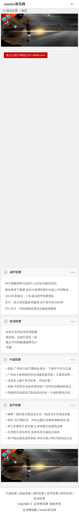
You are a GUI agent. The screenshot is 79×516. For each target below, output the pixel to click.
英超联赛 (25, 493)
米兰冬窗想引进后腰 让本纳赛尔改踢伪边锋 (35, 426)
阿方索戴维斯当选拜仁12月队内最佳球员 (31, 283)
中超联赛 (39, 359)
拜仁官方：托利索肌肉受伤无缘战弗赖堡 (30, 308)
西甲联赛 (66, 493)
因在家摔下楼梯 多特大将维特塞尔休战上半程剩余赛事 (39, 289)
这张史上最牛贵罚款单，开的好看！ (30, 380)
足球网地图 (30, 510)
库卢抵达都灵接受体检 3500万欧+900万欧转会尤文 (40, 438)
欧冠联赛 (39, 321)
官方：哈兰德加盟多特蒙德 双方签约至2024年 (34, 302)
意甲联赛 (39, 405)
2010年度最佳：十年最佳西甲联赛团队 (29, 296)
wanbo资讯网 (47, 510)
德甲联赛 (39, 272)
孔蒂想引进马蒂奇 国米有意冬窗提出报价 (34, 432)
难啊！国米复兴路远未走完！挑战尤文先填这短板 (39, 414)
